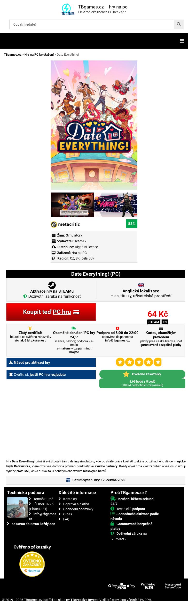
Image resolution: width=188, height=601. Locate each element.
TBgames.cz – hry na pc (102, 7)
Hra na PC (79, 253)
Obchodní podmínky (78, 509)
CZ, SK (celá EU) (82, 258)
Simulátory (74, 235)
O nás (67, 514)
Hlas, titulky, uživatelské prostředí (140, 293)
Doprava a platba (76, 504)
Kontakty (70, 499)
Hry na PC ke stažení (39, 54)
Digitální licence (86, 247)
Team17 (80, 241)
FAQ (66, 519)
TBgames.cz (13, 54)
